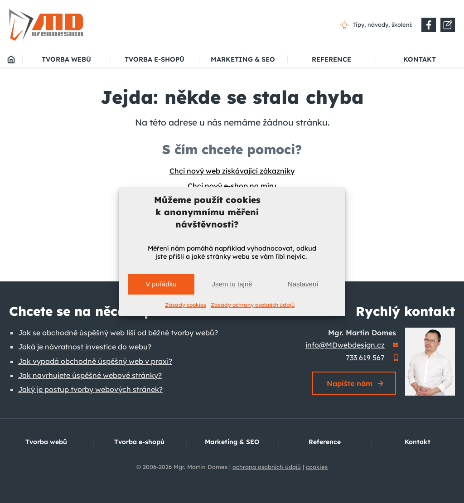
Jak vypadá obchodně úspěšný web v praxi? (95, 361)
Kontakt (419, 59)
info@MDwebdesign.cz (345, 344)
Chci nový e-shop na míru (232, 185)
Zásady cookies (185, 304)
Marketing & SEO (243, 59)
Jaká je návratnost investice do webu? (84, 346)
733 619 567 (365, 357)
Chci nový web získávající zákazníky (232, 170)
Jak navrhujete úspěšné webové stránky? (90, 375)
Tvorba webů (66, 59)
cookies (317, 466)
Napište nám (349, 383)
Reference (331, 59)
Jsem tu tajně (232, 284)
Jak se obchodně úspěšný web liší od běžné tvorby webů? (118, 332)
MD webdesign (11, 59)
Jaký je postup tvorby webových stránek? (90, 389)
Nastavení (303, 284)
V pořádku (160, 284)
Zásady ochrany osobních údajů (253, 304)
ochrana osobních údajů (266, 466)
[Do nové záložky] (428, 25)
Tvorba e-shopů (154, 59)
